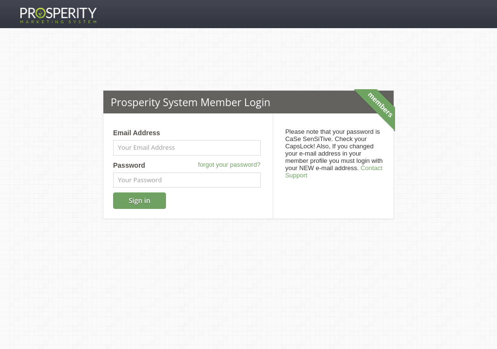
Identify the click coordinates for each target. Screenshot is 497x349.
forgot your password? (229, 164)
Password (129, 165)
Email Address (136, 133)
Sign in (139, 200)
